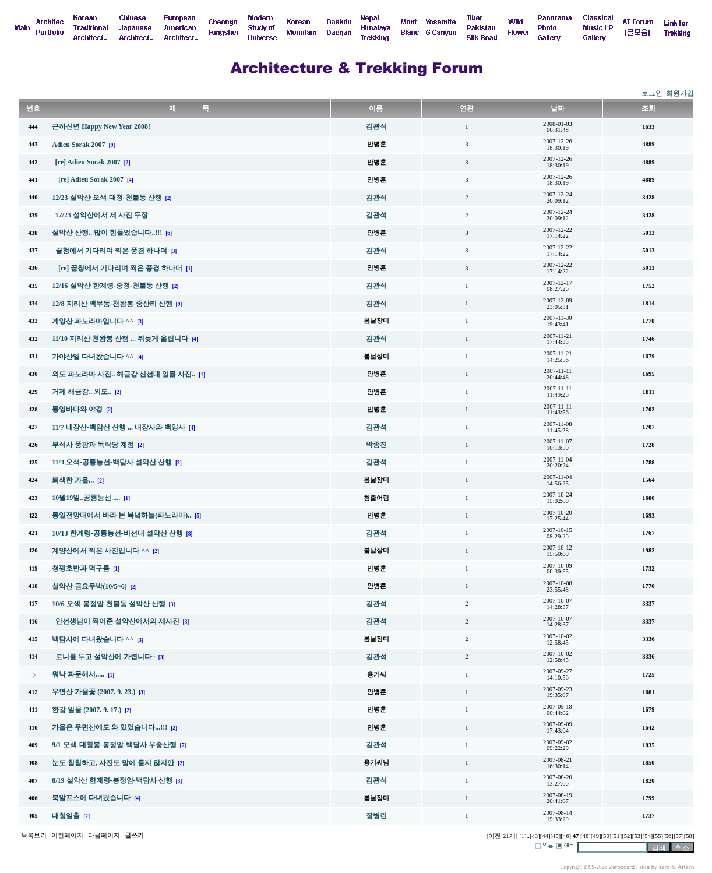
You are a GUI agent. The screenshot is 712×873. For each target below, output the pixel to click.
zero (664, 867)
